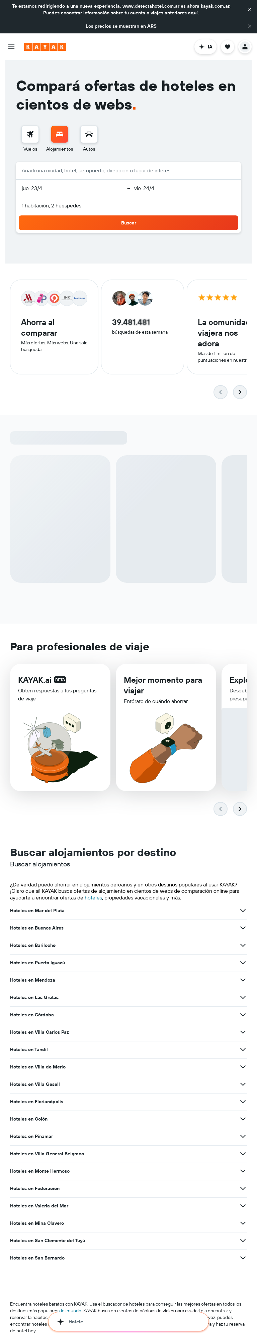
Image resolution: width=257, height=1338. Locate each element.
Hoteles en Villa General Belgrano (47, 1154)
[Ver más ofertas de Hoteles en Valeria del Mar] (243, 1206)
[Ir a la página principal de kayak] (45, 47)
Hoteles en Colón (29, 1120)
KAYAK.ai (35, 681)
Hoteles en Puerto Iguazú (37, 963)
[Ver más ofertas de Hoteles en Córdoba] (243, 1015)
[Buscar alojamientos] (59, 134)
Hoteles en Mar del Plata (37, 911)
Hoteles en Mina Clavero (37, 1224)
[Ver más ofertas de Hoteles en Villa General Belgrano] (243, 1154)
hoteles (93, 898)
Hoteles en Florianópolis (36, 1102)
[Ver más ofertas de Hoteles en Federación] (243, 1189)
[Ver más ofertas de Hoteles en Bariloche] (243, 946)
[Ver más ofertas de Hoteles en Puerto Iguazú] (243, 963)
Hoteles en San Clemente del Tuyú (47, 1241)
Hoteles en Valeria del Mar (39, 1206)
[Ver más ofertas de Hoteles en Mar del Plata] (243, 911)
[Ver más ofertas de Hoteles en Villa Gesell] (243, 1085)
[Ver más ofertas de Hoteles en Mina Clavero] (243, 1224)
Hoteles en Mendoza (32, 981)
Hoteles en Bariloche (33, 946)
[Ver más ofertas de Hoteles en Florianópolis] (243, 1102)
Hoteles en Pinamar (31, 1137)
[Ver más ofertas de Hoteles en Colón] (243, 1120)
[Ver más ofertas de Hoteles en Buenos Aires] (243, 929)
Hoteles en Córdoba (32, 1015)
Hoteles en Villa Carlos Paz (39, 1033)
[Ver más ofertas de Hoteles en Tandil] (243, 1050)
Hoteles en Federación (35, 1189)
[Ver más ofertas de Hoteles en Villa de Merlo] (243, 1067)
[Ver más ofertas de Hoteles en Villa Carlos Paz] (243, 1033)
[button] (249, 9)
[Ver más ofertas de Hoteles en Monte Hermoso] (243, 1172)
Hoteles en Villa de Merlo (38, 1067)
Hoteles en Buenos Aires (37, 929)
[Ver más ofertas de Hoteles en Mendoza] (243, 981)
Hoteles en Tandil (29, 1050)
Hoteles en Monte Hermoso (40, 1172)
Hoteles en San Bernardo (37, 1259)
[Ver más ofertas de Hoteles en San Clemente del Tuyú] (243, 1241)
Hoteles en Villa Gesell (35, 1085)
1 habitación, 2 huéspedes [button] (51, 205)
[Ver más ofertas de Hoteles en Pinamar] (243, 1137)
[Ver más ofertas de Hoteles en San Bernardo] (243, 1259)
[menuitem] (30, 139)
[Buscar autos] (89, 134)
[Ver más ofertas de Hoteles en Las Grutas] (243, 998)
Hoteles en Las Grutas (34, 998)
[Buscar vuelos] (30, 134)
